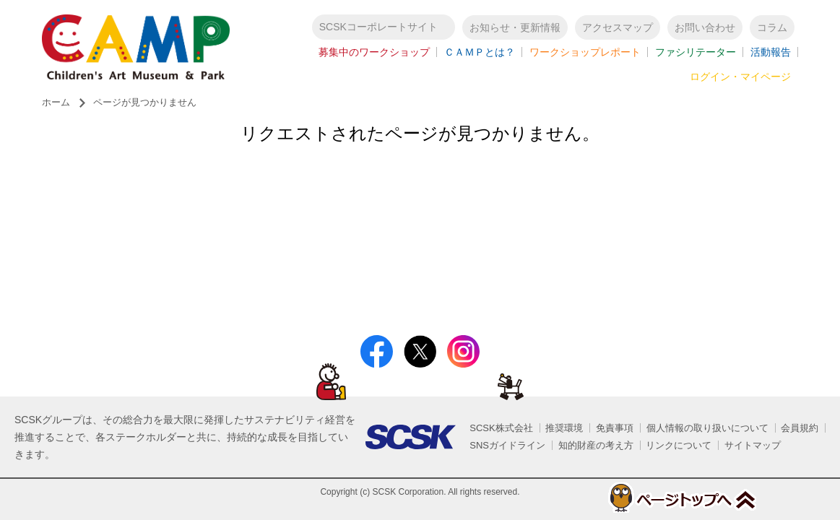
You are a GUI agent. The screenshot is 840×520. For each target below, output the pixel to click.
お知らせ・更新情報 (514, 27)
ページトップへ (681, 497)
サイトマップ (752, 445)
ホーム (56, 102)
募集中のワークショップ (374, 52)
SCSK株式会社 (500, 428)
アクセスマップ (617, 27)
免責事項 (614, 428)
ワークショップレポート (585, 52)
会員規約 (799, 428)
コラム (772, 27)
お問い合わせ (705, 27)
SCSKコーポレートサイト (378, 26)
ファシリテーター (695, 52)
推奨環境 (564, 428)
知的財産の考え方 (595, 445)
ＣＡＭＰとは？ (479, 52)
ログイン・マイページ (740, 76)
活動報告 (770, 52)
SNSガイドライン (507, 445)
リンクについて (678, 445)
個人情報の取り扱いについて (707, 428)
